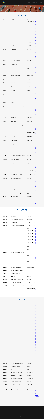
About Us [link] (24, 412)
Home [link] (26, 2)
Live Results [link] (33, 2)
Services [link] (27, 412)
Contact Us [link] (37, 2)
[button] (29, 2)
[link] (7, 2)
